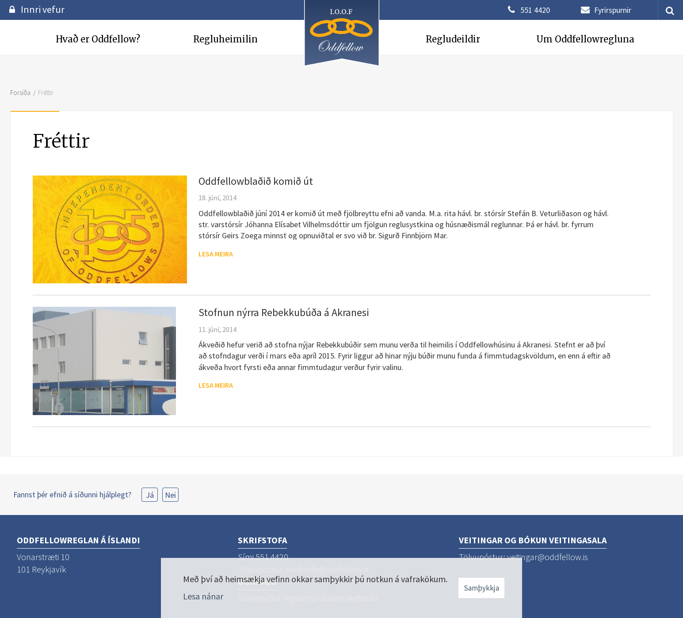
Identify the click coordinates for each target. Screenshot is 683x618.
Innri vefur (43, 9)
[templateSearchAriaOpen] (666, 10)
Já (150, 495)
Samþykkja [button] (481, 588)
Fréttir (45, 92)
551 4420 (535, 10)
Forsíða (20, 92)
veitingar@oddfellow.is (547, 556)
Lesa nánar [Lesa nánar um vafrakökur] (203, 596)
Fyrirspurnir (612, 10)
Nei (170, 495)
